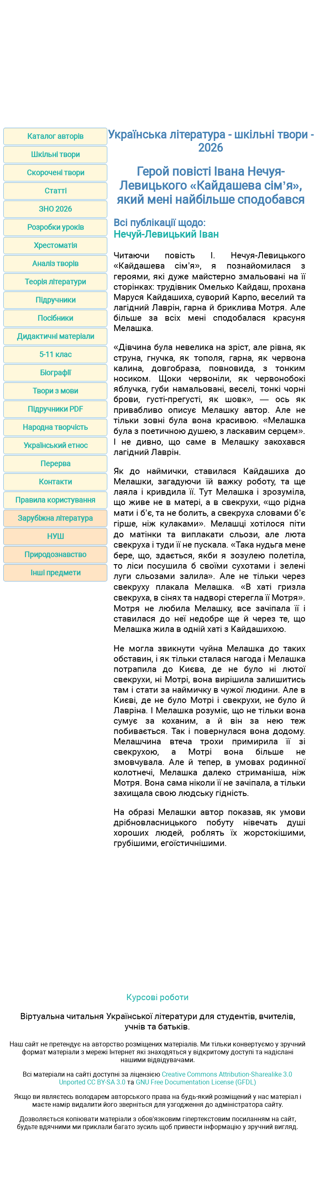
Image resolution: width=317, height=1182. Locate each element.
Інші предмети (55, 572)
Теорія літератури (55, 281)
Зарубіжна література (55, 518)
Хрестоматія (55, 245)
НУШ (55, 536)
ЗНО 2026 (55, 209)
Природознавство (55, 554)
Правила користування (55, 500)
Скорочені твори (55, 172)
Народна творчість (55, 427)
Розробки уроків (55, 227)
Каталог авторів (55, 136)
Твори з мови (55, 390)
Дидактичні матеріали (55, 336)
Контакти (55, 481)
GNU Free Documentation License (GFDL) (196, 1082)
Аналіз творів (55, 263)
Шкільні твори (55, 154)
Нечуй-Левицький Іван (166, 234)
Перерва (55, 463)
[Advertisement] (158, 61)
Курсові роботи (157, 997)
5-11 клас (55, 354)
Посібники (55, 318)
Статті (55, 190)
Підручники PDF (55, 409)
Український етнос (56, 445)
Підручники (55, 300)
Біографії (55, 372)
